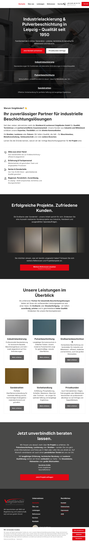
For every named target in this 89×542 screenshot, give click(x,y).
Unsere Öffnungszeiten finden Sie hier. (44, 526)
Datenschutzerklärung (9, 539)
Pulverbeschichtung (44, 63)
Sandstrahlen (73, 63)
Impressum (19, 539)
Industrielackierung (16, 63)
